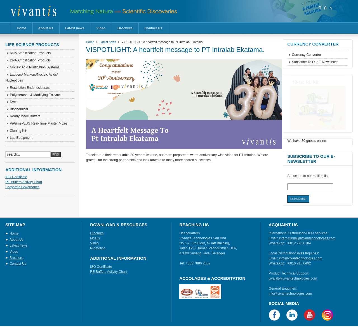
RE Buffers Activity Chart (23, 182)
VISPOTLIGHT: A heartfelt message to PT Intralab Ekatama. (175, 49)
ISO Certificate (16, 177)
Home (21, 28)
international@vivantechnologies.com (307, 238)
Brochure (124, 28)
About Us (45, 28)
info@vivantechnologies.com (300, 258)
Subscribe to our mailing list (307, 176)
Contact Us (153, 28)
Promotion (97, 248)
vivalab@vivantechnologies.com (293, 278)
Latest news (74, 28)
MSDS (95, 238)
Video (100, 28)
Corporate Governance (22, 187)
